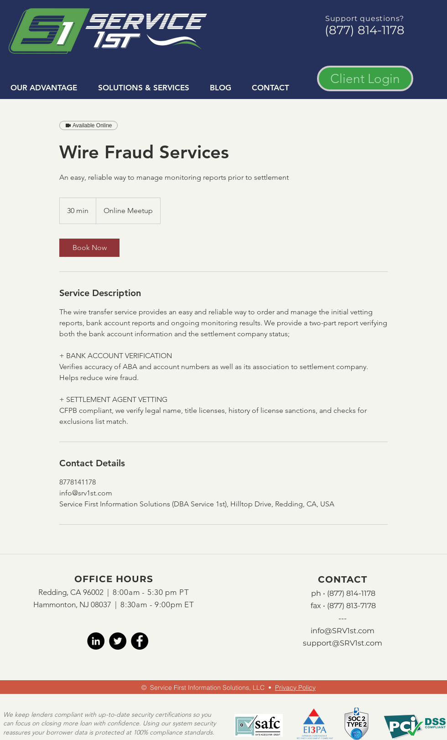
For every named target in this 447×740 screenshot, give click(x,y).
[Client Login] (365, 78)
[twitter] (117, 641)
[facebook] (139, 641)
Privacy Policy (295, 687)
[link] (89, 248)
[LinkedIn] (95, 641)
